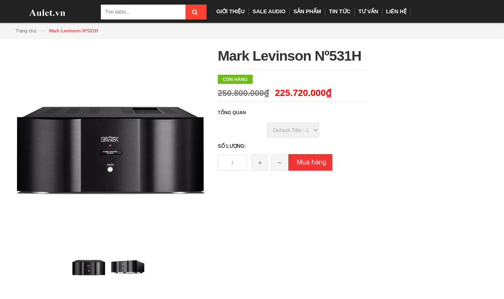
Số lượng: (232, 146)
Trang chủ (26, 30)
